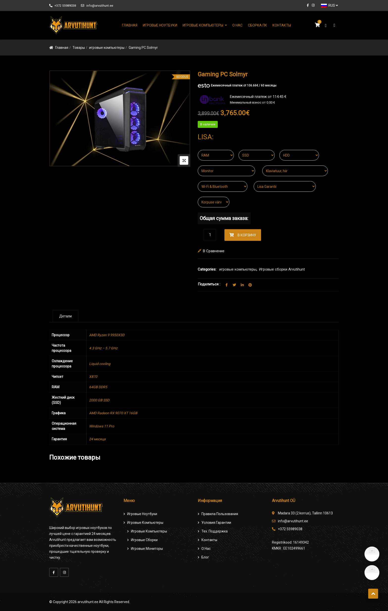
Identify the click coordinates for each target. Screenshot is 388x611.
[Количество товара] (210, 234)
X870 (93, 377)
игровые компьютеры (106, 48)
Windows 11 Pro (101, 426)
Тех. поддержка (214, 531)
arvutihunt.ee (87, 602)
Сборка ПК (257, 25)
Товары (79, 48)
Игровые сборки (144, 540)
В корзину (247, 235)
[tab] (65, 316)
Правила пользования (219, 514)
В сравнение (213, 251)
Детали (65, 316)
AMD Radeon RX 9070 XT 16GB (113, 413)
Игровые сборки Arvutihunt (282, 269)
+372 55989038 (62, 5)
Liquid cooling (99, 364)
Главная (129, 25)
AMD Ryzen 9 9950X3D (106, 335)
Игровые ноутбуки (160, 25)
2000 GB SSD (99, 400)
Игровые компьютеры (203, 25)
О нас (237, 25)
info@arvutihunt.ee (97, 5)
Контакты (281, 25)
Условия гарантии (216, 523)
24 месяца (97, 439)
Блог (205, 557)
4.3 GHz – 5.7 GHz (103, 348)
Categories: (207, 269)
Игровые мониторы (147, 549)
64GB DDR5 (98, 387)
